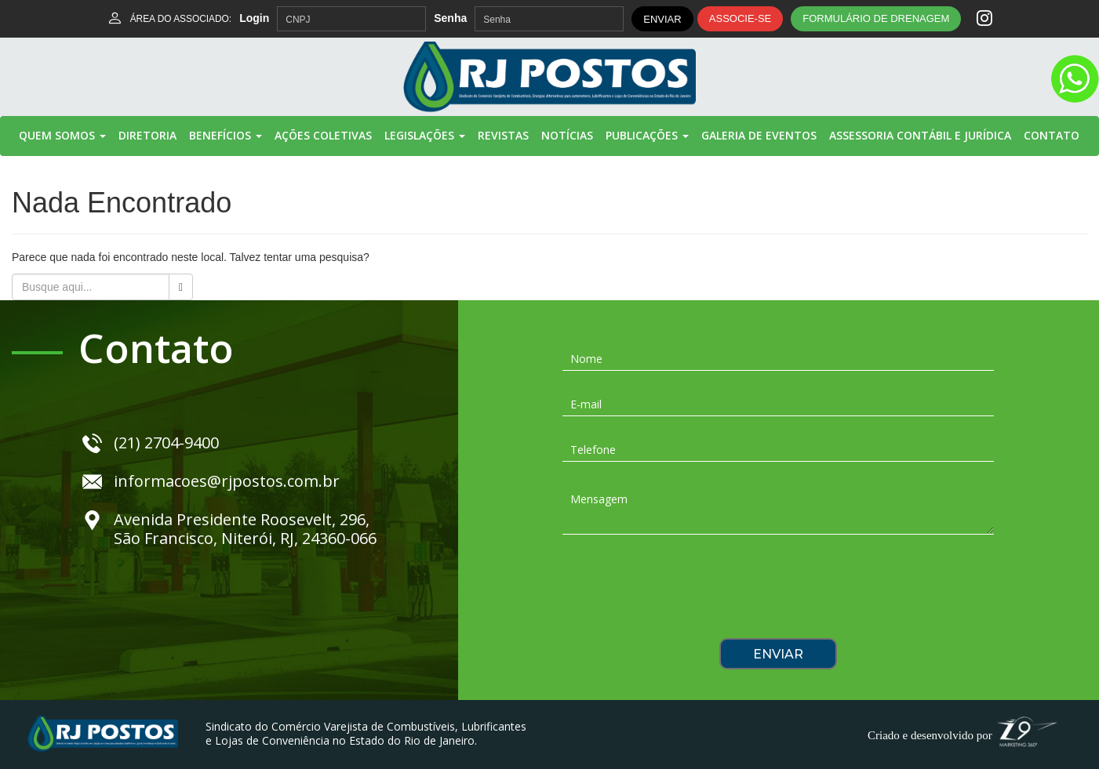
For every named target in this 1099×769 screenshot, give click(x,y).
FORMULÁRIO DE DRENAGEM (875, 18)
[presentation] (778, 591)
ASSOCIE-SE (740, 18)
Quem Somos (62, 136)
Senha (450, 18)
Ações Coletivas (323, 136)
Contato (1051, 136)
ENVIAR (662, 19)
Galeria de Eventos (759, 136)
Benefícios (225, 136)
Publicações (647, 136)
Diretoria (147, 136)
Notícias (567, 136)
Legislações (424, 136)
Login (254, 18)
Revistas (503, 136)
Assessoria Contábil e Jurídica (920, 136)
